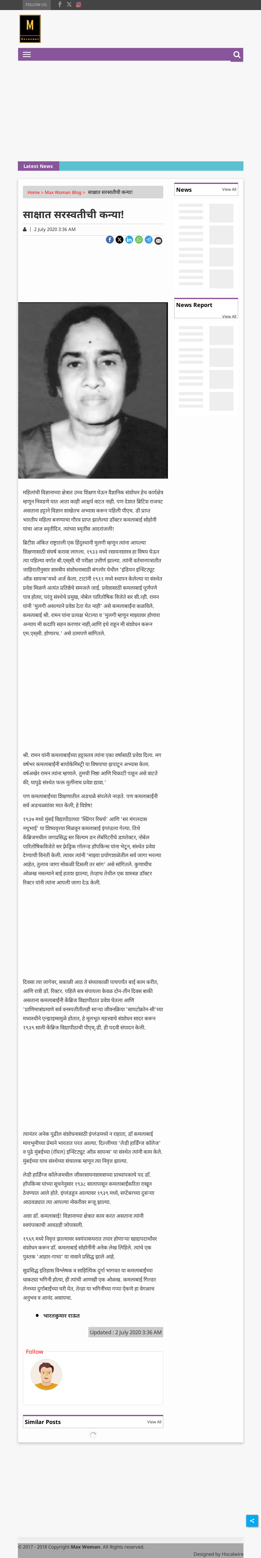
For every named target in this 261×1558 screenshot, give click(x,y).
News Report (194, 305)
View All (154, 1422)
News (184, 189)
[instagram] (78, 4)
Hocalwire (232, 1554)
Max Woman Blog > (65, 192)
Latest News (38, 166)
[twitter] (69, 4)
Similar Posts (43, 1422)
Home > (36, 192)
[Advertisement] (130, 111)
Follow (34, 1351)
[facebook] (60, 4)
